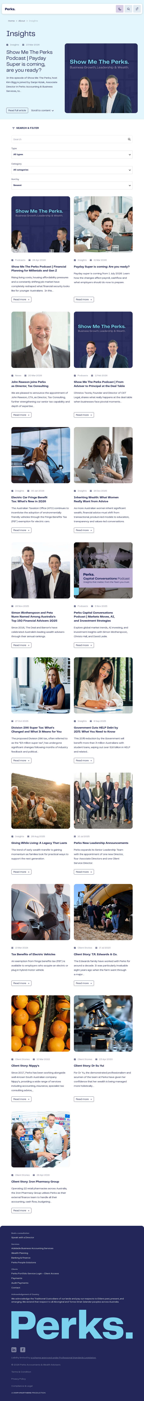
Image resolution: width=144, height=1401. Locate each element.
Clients (14, 1269)
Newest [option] (17, 185)
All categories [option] (20, 170)
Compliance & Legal (22, 1386)
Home (11, 21)
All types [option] (18, 155)
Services (15, 1244)
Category (16, 164)
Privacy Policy (18, 1379)
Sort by (15, 179)
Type (14, 148)
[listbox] (72, 155)
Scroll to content (42, 110)
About (21, 21)
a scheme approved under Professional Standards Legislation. (63, 1358)
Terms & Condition (21, 1372)
